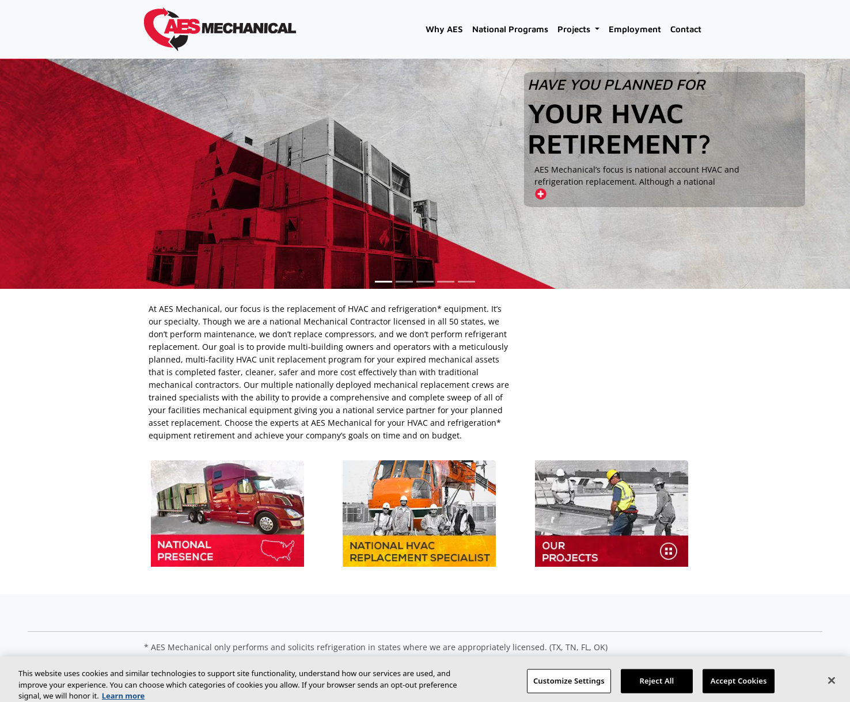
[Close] (831, 684)
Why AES (444, 29)
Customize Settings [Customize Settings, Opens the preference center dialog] (569, 685)
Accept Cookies (739, 685)
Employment (635, 29)
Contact (685, 29)
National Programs (510, 29)
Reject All (657, 685)
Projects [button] (575, 29)
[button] (383, 281)
